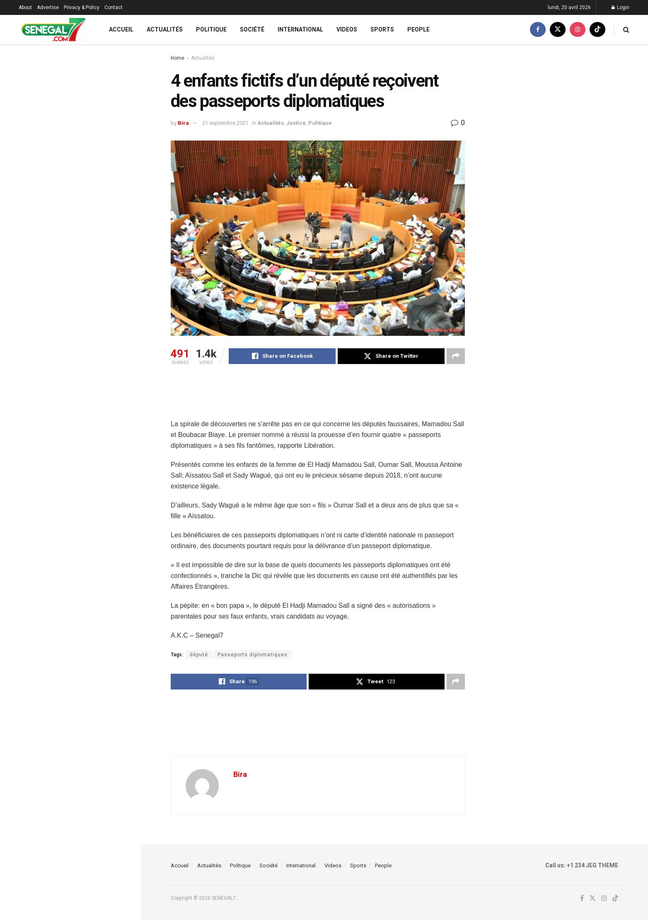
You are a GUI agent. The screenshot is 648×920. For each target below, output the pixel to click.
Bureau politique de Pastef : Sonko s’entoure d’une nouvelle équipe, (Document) (88, 577)
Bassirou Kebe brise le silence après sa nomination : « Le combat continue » (88, 155)
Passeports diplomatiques (253, 655)
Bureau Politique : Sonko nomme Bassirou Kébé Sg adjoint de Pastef (86, 429)
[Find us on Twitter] (558, 29)
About (25, 7)
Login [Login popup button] (620, 7)
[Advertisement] (321, 397)
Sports (382, 29)
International (300, 29)
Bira (183, 123)
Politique (211, 29)
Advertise (48, 7)
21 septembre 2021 (225, 123)
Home (177, 58)
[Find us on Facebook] (538, 29)
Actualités (165, 29)
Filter (121, 53)
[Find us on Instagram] (577, 29)
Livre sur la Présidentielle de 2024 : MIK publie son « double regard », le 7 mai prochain (89, 202)
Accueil (121, 29)
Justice (296, 123)
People (418, 29)
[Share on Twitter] (391, 356)
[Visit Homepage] (53, 29)
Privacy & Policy (81, 7)
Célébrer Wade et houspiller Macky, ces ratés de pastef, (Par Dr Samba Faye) (89, 725)
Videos (346, 29)
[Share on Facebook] (282, 356)
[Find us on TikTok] (597, 29)
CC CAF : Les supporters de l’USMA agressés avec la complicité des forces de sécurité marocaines (89, 328)
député (199, 655)
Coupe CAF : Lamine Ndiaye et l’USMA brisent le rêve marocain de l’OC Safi (85, 624)
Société (252, 29)
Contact (113, 7)
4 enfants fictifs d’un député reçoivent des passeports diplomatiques (55, 101)
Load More (70, 769)
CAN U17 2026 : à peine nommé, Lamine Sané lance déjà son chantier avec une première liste (85, 476)
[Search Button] (626, 29)
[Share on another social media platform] (456, 356)
